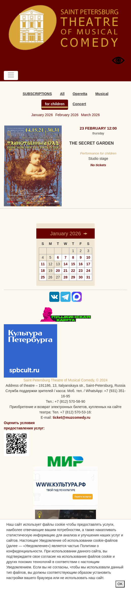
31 (88, 277)
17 (88, 264)
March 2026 (90, 115)
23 (81, 271)
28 (65, 277)
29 (73, 277)
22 (73, 271)
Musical (101, 94)
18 (43, 271)
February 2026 (66, 115)
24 (88, 271)
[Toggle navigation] (11, 75)
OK (120, 584)
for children (54, 104)
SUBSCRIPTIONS (37, 94)
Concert (79, 104)
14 (65, 264)
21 (65, 271)
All (62, 94)
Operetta (80, 94)
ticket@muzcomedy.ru (71, 417)
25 (43, 277)
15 (73, 264)
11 (43, 264)
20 (58, 271)
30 (81, 277)
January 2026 (42, 115)
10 (88, 257)
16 (81, 264)
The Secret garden (91, 143)
